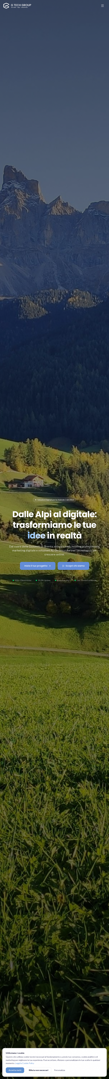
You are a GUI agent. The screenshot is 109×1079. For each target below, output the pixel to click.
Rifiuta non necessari (38, 1070)
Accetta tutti (15, 1070)
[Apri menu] (102, 6)
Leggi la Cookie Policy (24, 1063)
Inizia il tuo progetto (37, 565)
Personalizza (59, 1070)
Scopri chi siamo (73, 565)
